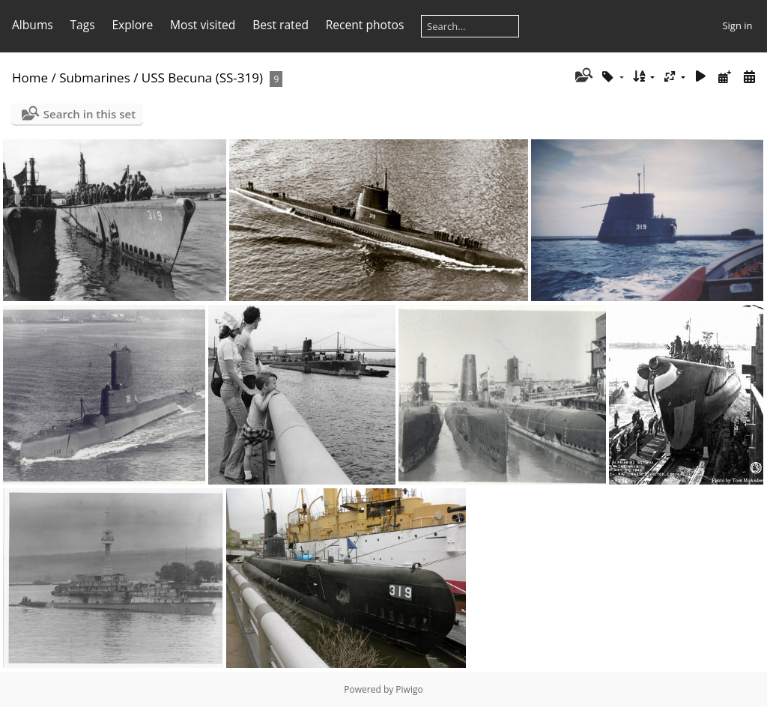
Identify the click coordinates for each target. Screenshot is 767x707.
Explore (132, 24)
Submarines (94, 77)
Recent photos (365, 24)
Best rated (280, 24)
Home (30, 77)
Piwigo (408, 689)
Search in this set (89, 113)
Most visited (202, 24)
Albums (32, 24)
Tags (82, 24)
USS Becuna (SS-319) (202, 77)
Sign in (737, 25)
